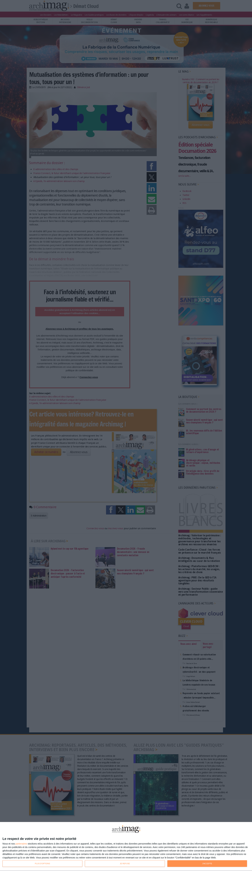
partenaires (21, 844)
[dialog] (126, 846)
